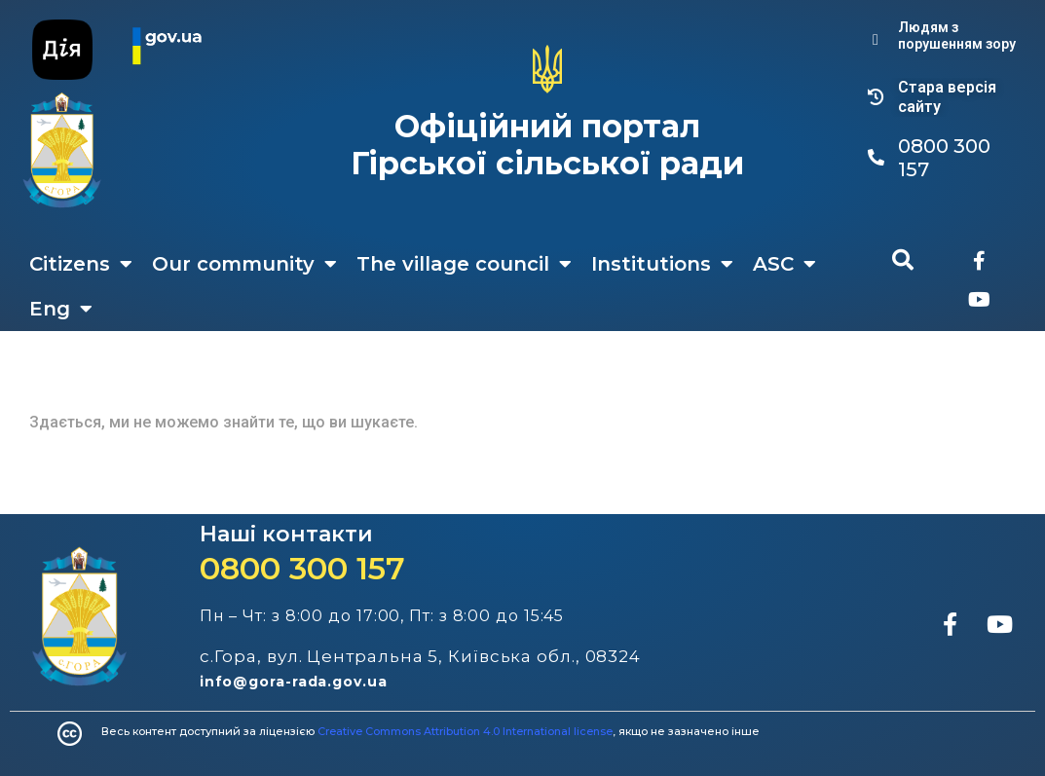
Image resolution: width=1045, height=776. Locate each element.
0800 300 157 (302, 568)
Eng (61, 308)
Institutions (662, 263)
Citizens (80, 263)
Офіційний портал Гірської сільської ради (547, 144)
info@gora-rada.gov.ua (294, 681)
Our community (244, 263)
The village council (464, 263)
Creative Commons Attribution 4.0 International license (465, 731)
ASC (784, 263)
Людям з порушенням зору (957, 35)
